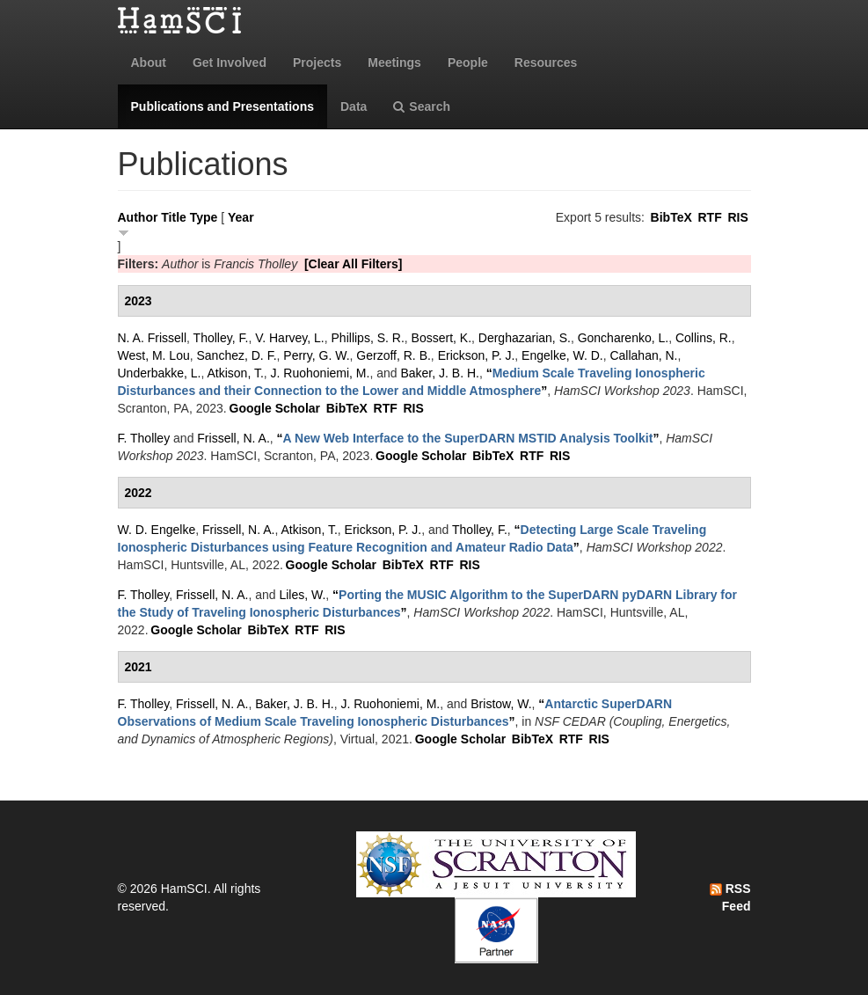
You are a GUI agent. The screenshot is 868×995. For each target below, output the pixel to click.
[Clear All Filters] (353, 264)
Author (138, 217)
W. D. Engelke (157, 530)
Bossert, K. (441, 338)
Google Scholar (275, 408)
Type (204, 217)
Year (241, 217)
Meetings (394, 62)
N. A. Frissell (152, 338)
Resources (546, 62)
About (148, 62)
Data (353, 106)
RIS (737, 217)
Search (421, 106)
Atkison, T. (235, 373)
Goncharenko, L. (623, 338)
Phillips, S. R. (368, 338)
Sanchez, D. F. (237, 355)
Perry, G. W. (316, 355)
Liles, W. (302, 595)
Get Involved (229, 62)
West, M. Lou (154, 355)
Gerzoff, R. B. (393, 355)
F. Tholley (144, 438)
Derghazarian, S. (524, 338)
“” (468, 438)
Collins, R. (703, 338)
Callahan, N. (643, 355)
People (468, 62)
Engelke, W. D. (562, 355)
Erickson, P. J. (476, 355)
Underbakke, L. (159, 373)
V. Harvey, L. (290, 338)
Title (173, 217)
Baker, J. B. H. (439, 373)
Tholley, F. (221, 338)
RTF (709, 217)
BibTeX (671, 217)
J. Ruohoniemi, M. (320, 373)
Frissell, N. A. (233, 438)
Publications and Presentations (223, 106)
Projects (317, 62)
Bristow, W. (500, 704)
